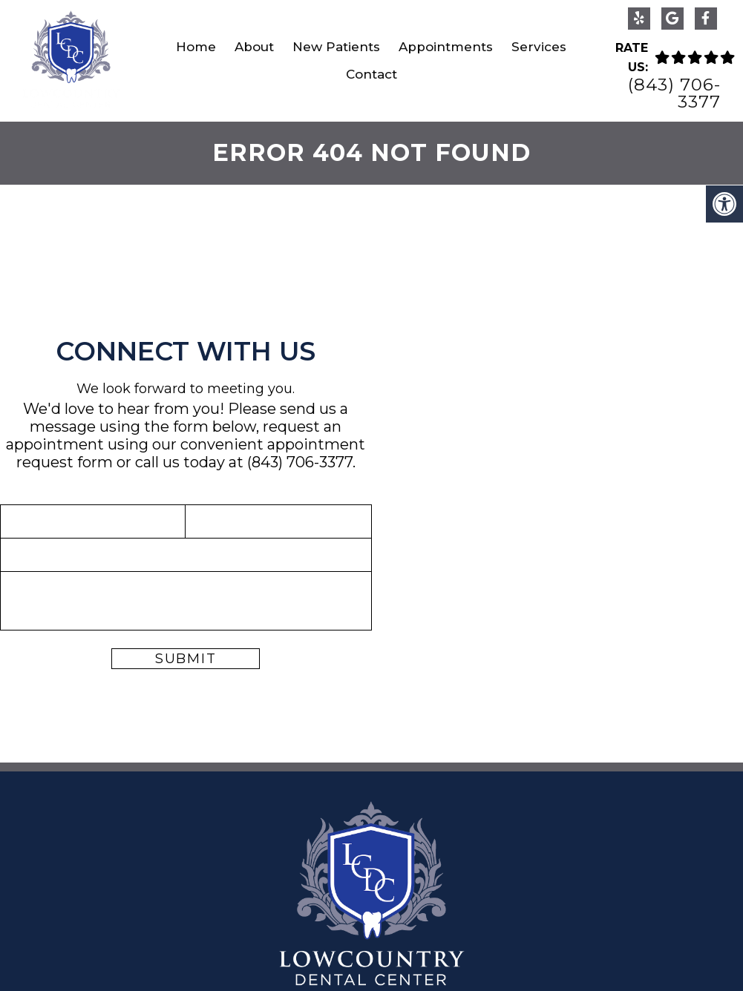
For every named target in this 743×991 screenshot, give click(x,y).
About (254, 46)
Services (538, 46)
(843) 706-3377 (674, 93)
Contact (371, 74)
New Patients (336, 46)
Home (196, 46)
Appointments (446, 46)
